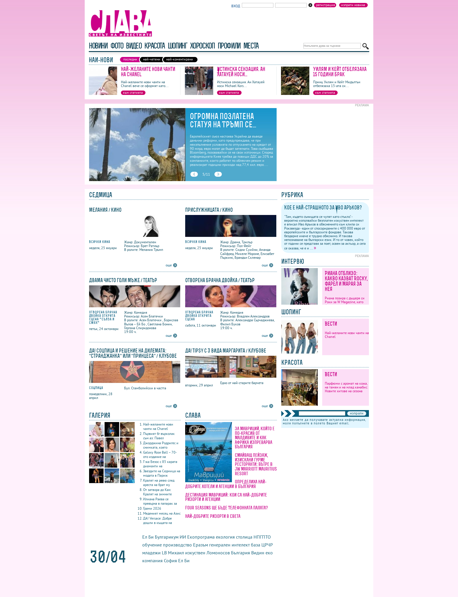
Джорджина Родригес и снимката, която (160, 445)
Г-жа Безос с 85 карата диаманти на (160, 463)
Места (251, 46)
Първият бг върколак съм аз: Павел (159, 435)
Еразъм (200, 545)
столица (244, 537)
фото (116, 46)
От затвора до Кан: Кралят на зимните (157, 491)
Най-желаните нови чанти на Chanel (148, 72)
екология (225, 537)
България (240, 553)
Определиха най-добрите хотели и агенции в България (225, 484)
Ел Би (184, 560)
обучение (152, 545)
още (169, 265)
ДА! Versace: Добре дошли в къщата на (157, 520)
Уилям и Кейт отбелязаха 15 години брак (340, 72)
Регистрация (325, 5)
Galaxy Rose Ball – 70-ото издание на (160, 454)
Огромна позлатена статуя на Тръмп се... (223, 120)
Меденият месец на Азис (162, 513)
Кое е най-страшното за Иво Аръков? (323, 207)
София (170, 560)
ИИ (183, 537)
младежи (151, 553)
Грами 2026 (152, 508)
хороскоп (202, 46)
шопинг (177, 46)
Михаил (176, 553)
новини (98, 46)
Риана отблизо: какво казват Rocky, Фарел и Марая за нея (346, 281)
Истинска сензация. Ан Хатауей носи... (241, 72)
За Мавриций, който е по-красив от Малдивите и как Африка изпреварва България (255, 438)
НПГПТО (262, 537)
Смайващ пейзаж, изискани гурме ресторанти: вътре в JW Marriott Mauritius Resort (256, 464)
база (255, 545)
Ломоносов (218, 553)
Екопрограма (201, 537)
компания (152, 560)
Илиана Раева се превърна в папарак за (160, 501)
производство (177, 545)
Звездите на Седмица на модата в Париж (161, 473)
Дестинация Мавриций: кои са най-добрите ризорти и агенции (226, 497)
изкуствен (195, 553)
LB (164, 553)
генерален (219, 545)
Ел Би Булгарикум (160, 537)
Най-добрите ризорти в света (212, 516)
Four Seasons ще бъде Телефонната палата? (226, 508)
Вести (331, 323)
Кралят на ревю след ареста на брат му (158, 482)
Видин (257, 553)
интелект (241, 545)
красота (154, 46)
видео (133, 46)
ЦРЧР (267, 545)
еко (269, 553)
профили (229, 46)
